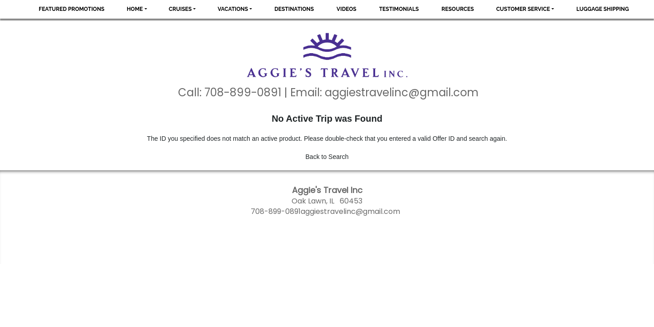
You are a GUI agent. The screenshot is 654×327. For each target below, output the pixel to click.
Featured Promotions (71, 9)
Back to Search (327, 156)
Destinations (294, 9)
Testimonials (399, 9)
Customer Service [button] (523, 9)
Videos (347, 9)
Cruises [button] (180, 9)
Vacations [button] (233, 9)
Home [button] (135, 9)
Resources (457, 9)
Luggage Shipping (602, 9)
